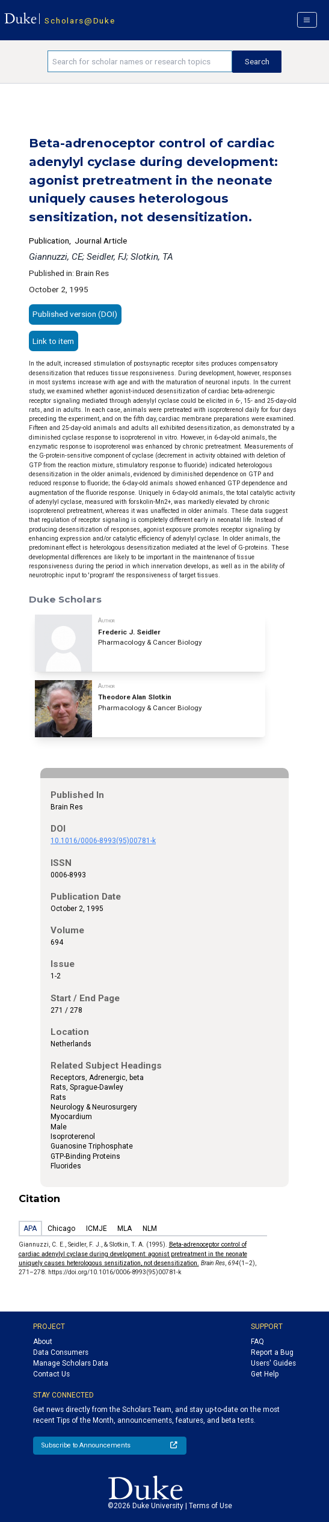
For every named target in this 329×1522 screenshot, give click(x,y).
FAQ (257, 1341)
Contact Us (51, 1374)
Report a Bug (272, 1352)
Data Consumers (60, 1352)
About (42, 1341)
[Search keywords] (140, 61)
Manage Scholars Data (70, 1363)
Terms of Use (210, 1506)
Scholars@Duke (80, 20)
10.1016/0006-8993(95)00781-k (103, 840)
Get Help (264, 1374)
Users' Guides (273, 1363)
